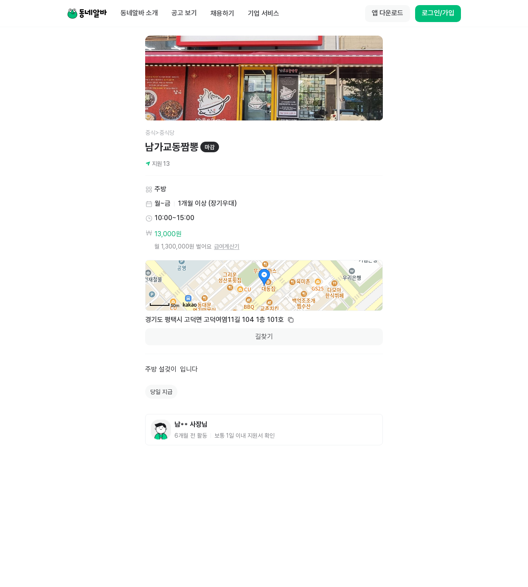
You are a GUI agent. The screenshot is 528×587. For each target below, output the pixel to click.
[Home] (87, 13)
